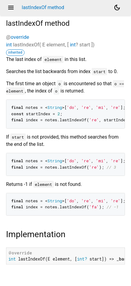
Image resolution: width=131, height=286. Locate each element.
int (9, 45)
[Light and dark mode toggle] (117, 7)
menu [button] (11, 7)
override (20, 37)
